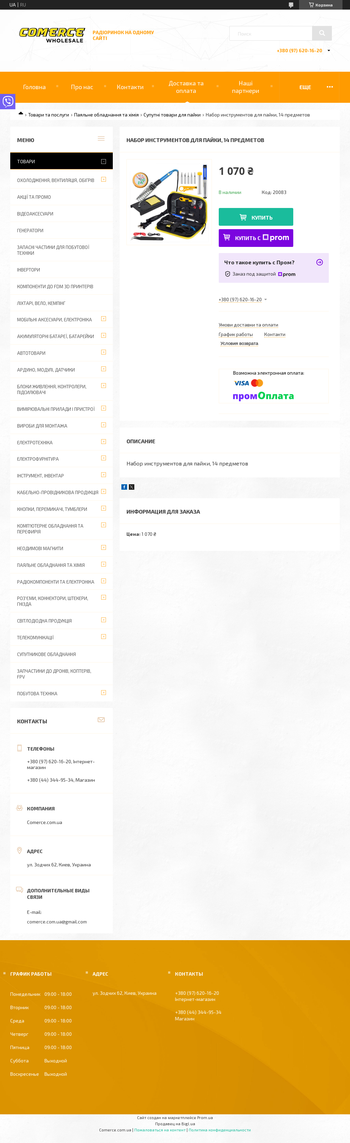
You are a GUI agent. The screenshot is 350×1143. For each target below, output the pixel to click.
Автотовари (31, 353)
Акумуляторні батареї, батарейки (55, 336)
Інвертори (28, 270)
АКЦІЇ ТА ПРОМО (34, 197)
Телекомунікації (35, 637)
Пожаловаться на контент (160, 1129)
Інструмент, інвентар (40, 475)
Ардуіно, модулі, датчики (46, 370)
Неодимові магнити (40, 548)
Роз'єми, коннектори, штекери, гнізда (52, 601)
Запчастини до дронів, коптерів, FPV (54, 674)
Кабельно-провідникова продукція (57, 492)
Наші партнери (245, 86)
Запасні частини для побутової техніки (53, 250)
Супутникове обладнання (46, 654)
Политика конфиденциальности (220, 1129)
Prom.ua (205, 1117)
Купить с (262, 238)
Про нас (82, 86)
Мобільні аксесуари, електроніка (54, 319)
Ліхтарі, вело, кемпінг (41, 303)
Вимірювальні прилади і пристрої (56, 409)
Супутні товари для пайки (172, 114)
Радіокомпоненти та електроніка (55, 582)
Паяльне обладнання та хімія (106, 114)
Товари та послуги (48, 114)
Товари (26, 161)
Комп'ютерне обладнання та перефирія (50, 528)
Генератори (30, 230)
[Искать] (322, 33)
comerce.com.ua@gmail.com (57, 921)
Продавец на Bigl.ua (175, 1123)
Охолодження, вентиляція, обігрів (55, 180)
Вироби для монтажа (42, 426)
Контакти (130, 86)
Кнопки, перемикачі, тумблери (52, 509)
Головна (34, 86)
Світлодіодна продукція (44, 621)
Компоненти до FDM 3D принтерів (55, 286)
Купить (262, 217)
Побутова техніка (37, 693)
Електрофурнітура (38, 459)
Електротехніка (35, 442)
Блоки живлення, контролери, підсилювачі (51, 389)
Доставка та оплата (186, 86)
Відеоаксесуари (35, 214)
